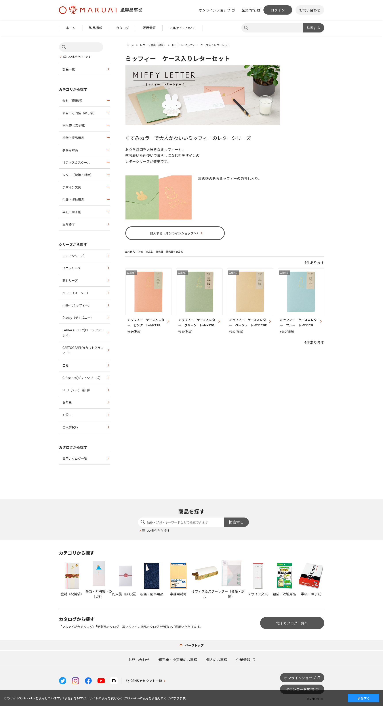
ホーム (71, 27)
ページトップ (191, 645)
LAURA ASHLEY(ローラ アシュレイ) (83, 332)
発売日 (159, 251)
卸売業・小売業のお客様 (177, 659)
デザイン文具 (72, 187)
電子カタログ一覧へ (292, 623)
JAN (141, 251)
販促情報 (149, 27)
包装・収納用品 (73, 199)
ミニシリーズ (72, 268)
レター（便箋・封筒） (78, 175)
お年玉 (67, 402)
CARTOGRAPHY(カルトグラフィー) (83, 350)
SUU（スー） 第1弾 (76, 390)
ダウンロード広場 (300, 689)
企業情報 (248, 10)
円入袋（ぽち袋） (75, 125)
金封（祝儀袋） (73, 100)
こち (66, 365)
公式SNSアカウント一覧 (144, 680)
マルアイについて (182, 27)
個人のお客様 (216, 659)
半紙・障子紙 (72, 212)
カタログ (122, 27)
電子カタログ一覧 (75, 458)
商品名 (149, 251)
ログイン (278, 10)
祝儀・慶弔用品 (73, 137)
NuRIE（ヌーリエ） (76, 293)
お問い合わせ (309, 10)
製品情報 (95, 27)
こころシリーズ (73, 255)
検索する (313, 28)
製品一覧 (69, 69)
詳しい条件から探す (77, 57)
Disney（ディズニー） (78, 317)
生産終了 (69, 224)
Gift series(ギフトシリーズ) (81, 377)
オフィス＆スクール (76, 162)
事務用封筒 (70, 150)
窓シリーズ (70, 280)
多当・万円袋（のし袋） (80, 113)
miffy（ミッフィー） (77, 305)
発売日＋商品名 (174, 251)
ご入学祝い (70, 427)
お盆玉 (67, 415)
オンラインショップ (214, 10)
